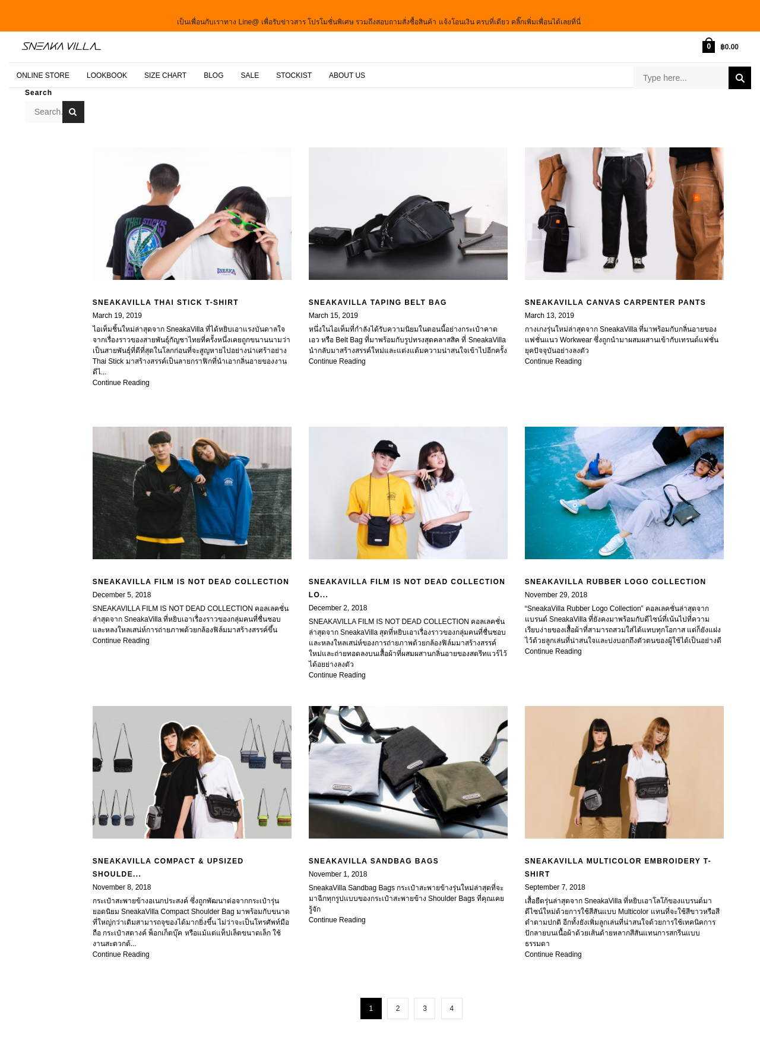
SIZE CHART (165, 68)
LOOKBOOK (107, 68)
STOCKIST (294, 68)
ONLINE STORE (43, 68)
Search (740, 71)
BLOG (213, 68)
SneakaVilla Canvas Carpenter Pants (616, 295)
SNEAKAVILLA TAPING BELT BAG (378, 295)
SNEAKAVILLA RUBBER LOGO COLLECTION (616, 575)
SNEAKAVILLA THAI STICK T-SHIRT (166, 295)
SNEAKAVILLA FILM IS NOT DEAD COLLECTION (191, 575)
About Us (347, 68)
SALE (249, 68)
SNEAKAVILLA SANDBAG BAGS (374, 854)
